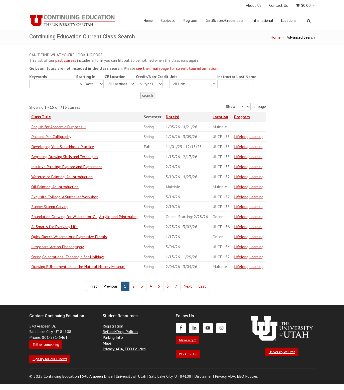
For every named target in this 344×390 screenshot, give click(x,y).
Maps (107, 343)
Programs (190, 20)
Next (188, 286)
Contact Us (278, 5)
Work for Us (188, 354)
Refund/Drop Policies (120, 331)
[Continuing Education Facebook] (182, 328)
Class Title (41, 116)
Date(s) (172, 116)
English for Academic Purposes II (58, 126)
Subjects (168, 20)
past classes (65, 60)
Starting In (85, 76)
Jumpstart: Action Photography (57, 246)
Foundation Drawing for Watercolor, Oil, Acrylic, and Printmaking (84, 216)
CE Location (115, 76)
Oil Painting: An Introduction (55, 186)
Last (202, 286)
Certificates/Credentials (225, 20)
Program (242, 116)
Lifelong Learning (248, 136)
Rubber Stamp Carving (49, 206)
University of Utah (282, 352)
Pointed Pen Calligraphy (51, 136)
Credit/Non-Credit (152, 76)
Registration (113, 326)
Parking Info (113, 337)
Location (220, 116)
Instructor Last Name (236, 76)
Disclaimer (203, 376)
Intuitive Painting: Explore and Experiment (66, 166)
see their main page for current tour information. (177, 68)
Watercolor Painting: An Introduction (62, 176)
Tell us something (46, 344)
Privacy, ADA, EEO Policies (124, 348)
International (262, 20)
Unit (173, 76)
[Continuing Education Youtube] (209, 328)
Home (148, 20)
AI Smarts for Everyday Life (54, 226)
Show (231, 106)
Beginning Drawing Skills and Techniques (64, 156)
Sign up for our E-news (50, 359)
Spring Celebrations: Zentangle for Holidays (67, 256)
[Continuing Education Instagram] (222, 328)
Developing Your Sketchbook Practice (62, 146)
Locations (288, 20)
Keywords (38, 76)
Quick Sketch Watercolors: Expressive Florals (69, 236)
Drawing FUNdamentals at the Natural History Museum (78, 266)
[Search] (309, 21)
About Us (253, 5)
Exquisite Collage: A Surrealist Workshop (64, 196)
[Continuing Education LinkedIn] (196, 328)
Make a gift (187, 340)
